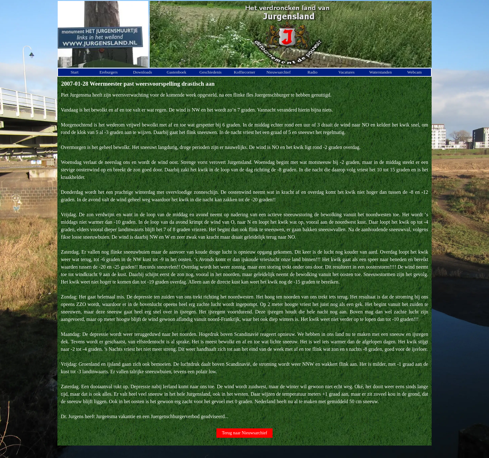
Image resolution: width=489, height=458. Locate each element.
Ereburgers (108, 72)
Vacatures (346, 72)
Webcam (414, 72)
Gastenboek (176, 72)
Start (74, 72)
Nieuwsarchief (278, 72)
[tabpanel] (244, 255)
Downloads (142, 72)
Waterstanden (380, 72)
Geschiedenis (210, 72)
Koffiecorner (244, 72)
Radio (312, 72)
